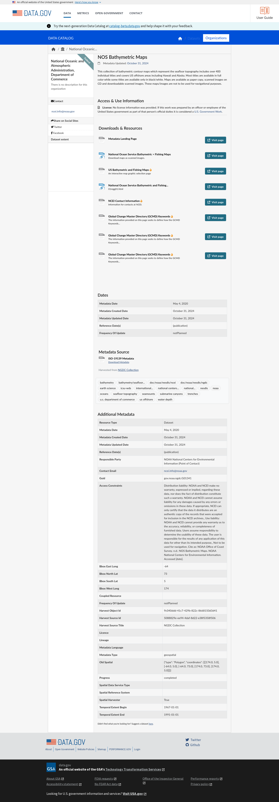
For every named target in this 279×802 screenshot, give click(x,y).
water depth (165, 399)
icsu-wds (126, 388)
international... (144, 388)
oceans (104, 393)
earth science (108, 388)
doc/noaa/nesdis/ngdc (194, 382)
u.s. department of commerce (117, 399)
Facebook (57, 133)
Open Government (64, 749)
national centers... (168, 388)
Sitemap (101, 749)
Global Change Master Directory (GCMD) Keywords (139, 216)
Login (137, 749)
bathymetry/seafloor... (132, 382)
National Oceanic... (83, 49)
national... (189, 388)
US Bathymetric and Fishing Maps (129, 169)
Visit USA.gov (133, 794)
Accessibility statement (62, 784)
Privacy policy (200, 784)
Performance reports (205, 778)
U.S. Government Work (208, 111)
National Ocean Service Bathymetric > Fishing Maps (139, 154)
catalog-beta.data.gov (124, 26)
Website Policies (86, 749)
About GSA (53, 778)
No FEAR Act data (106, 784)
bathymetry (107, 382)
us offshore (146, 399)
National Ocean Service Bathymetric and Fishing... (138, 185)
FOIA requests (104, 778)
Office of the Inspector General (163, 778)
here (151, 723)
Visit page (216, 140)
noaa (216, 388)
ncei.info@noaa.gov (63, 111)
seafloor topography (125, 393)
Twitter (56, 126)
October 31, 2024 (137, 63)
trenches (193, 393)
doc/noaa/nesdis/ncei (163, 382)
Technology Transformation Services (133, 769)
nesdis (204, 388)
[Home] (31, 13)
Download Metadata (118, 362)
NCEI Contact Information (124, 200)
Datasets (194, 38)
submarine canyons (171, 393)
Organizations (216, 38)
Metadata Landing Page (122, 138)
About (48, 749)
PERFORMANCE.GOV (120, 749)
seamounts (148, 393)
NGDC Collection (128, 369)
